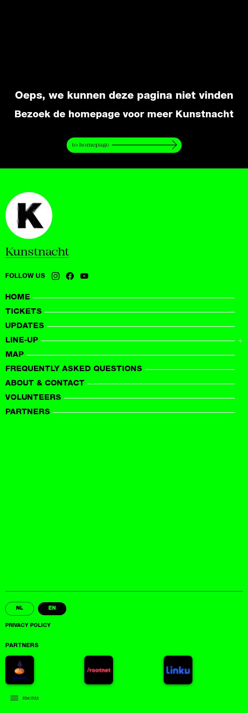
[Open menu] (39, 698)
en (52, 608)
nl (19, 608)
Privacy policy (28, 626)
